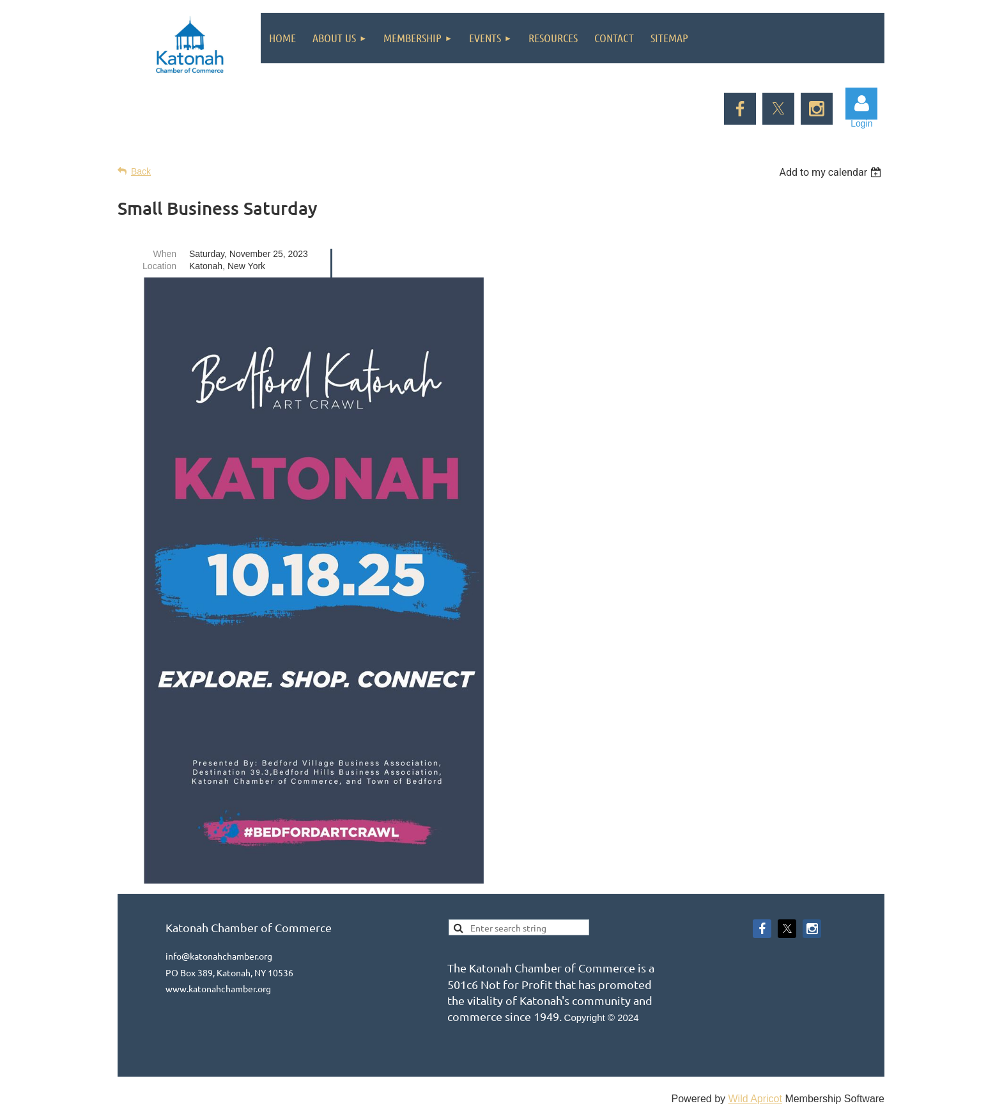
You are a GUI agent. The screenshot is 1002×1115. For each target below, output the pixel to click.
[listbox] (831, 172)
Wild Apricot (755, 1098)
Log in (861, 104)
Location (159, 266)
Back (141, 171)
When (164, 254)
